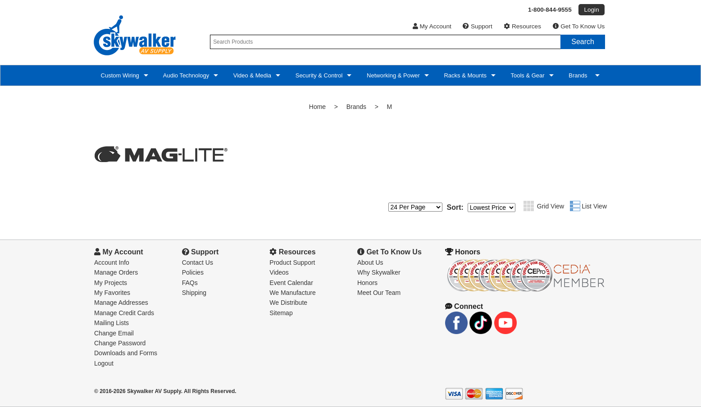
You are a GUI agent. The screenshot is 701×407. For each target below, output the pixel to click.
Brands (579, 75)
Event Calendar (291, 282)
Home (317, 106)
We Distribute (288, 302)
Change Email (114, 333)
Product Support (292, 262)
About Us (370, 262)
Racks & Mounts (464, 75)
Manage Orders (116, 272)
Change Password (120, 343)
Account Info (111, 262)
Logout (104, 363)
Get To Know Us (579, 26)
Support (477, 26)
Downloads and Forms (125, 353)
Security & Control (318, 75)
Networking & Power (392, 75)
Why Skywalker (379, 272)
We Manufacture (292, 292)
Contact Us (197, 262)
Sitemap (280, 313)
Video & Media (251, 75)
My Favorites (112, 292)
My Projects (110, 282)
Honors (367, 282)
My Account (432, 26)
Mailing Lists (111, 322)
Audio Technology (185, 75)
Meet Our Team (379, 292)
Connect (464, 306)
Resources (522, 26)
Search (582, 41)
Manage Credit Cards (124, 313)
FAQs (190, 282)
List (575, 206)
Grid (528, 206)
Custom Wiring (119, 75)
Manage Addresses (121, 302)
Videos (279, 272)
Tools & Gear (527, 75)
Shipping (194, 292)
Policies (193, 272)
